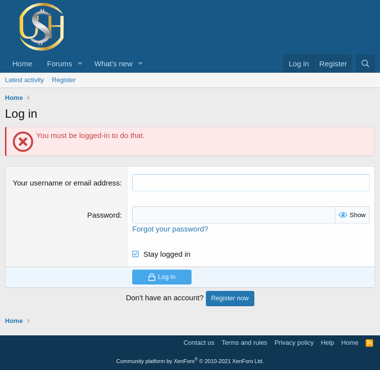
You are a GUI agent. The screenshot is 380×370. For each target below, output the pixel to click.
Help (327, 342)
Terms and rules (244, 342)
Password (103, 215)
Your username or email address (66, 183)
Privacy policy (294, 342)
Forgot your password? (170, 229)
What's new (114, 63)
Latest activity (24, 80)
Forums (59, 63)
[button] (80, 63)
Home (22, 63)
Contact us (199, 342)
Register (64, 80)
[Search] (365, 63)
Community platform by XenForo (190, 361)
